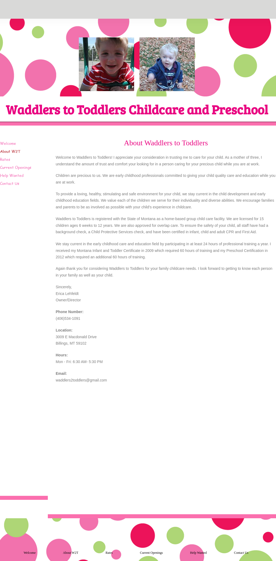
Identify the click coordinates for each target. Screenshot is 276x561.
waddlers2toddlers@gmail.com (81, 380)
